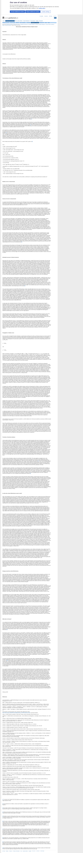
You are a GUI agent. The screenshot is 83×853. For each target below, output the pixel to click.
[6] (24, 285)
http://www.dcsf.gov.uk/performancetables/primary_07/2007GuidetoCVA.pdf (16, 712)
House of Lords (12, 22)
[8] (30, 473)
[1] (2, 799)
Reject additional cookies (32, 11)
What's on (17, 22)
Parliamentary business (10, 20)
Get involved (32, 20)
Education (41, 20)
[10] (7, 660)
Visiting (37, 20)
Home (4, 20)
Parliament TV (41, 22)
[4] (32, 141)
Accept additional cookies (17, 11)
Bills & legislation (23, 22)
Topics (49, 22)
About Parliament (26, 20)
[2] (30, 124)
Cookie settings (46, 11)
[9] (2, 841)
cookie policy (42, 8)
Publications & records (35, 22)
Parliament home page (9, 24)
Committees (28, 22)
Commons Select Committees (50, 24)
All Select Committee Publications (40, 24)
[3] (6, 132)
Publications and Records (24, 24)
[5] (21, 241)
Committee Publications (31, 24)
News (46, 22)
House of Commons (6, 22)
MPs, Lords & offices (18, 20)
